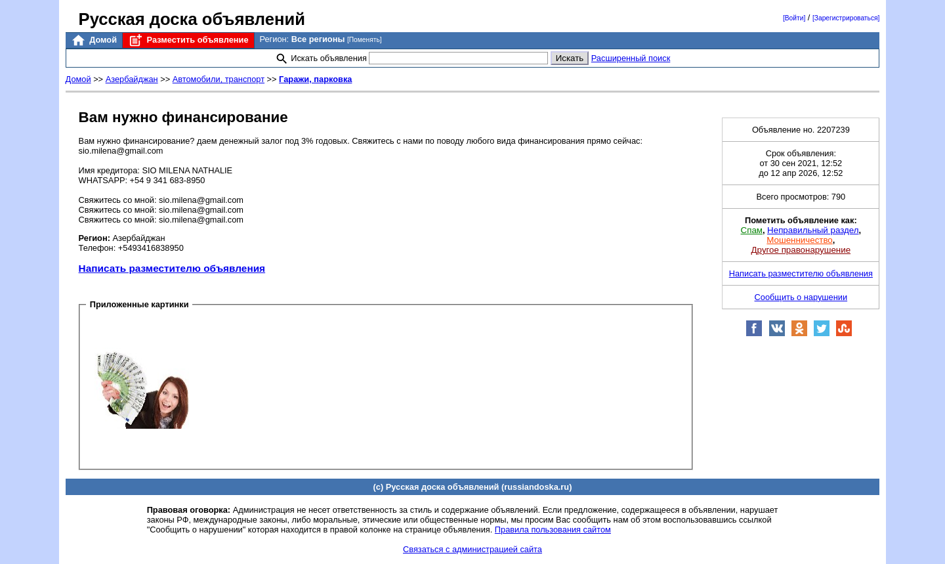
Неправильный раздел (812, 230)
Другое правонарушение (800, 250)
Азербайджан (132, 79)
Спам (752, 230)
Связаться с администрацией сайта (472, 549)
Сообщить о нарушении (801, 297)
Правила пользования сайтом (553, 529)
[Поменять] (364, 39)
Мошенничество (799, 240)
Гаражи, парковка (315, 79)
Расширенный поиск (631, 58)
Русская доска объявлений (192, 19)
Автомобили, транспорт (218, 79)
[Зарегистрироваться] (845, 18)
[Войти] (794, 18)
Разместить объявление (188, 40)
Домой (94, 40)
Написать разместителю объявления (172, 268)
